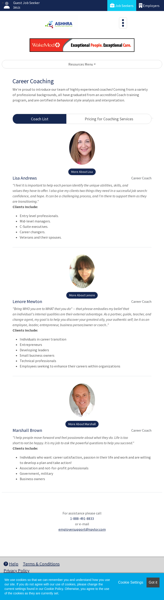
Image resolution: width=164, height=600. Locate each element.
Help (11, 564)
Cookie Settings (130, 582)
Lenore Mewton (27, 301)
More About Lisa (82, 172)
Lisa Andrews (25, 178)
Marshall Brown (27, 430)
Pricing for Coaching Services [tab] (109, 118)
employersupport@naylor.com (82, 529)
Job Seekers (122, 5)
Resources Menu (80, 64)
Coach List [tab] (39, 118)
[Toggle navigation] (123, 23)
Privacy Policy (16, 570)
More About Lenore (82, 295)
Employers (149, 5)
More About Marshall (82, 424)
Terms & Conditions (41, 564)
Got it (153, 582)
